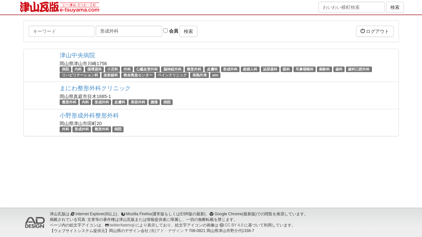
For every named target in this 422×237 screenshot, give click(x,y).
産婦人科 (250, 69)
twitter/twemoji (122, 225)
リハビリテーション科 (80, 75)
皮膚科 (212, 69)
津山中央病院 (77, 55)
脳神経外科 (172, 69)
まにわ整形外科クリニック (95, 88)
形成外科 (230, 69)
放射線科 (110, 75)
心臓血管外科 (147, 69)
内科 (78, 69)
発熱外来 (199, 75)
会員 (170, 31)
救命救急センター (138, 75)
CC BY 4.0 (234, 225)
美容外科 (138, 102)
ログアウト (374, 31)
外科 (127, 69)
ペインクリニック (172, 75)
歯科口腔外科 (359, 69)
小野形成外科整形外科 (89, 115)
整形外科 (194, 69)
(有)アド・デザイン (167, 230)
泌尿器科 (270, 69)
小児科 (112, 69)
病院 (65, 69)
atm (215, 75)
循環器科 (94, 69)
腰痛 (154, 102)
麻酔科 (324, 69)
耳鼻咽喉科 (304, 69)
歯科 (339, 69)
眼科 (286, 69)
